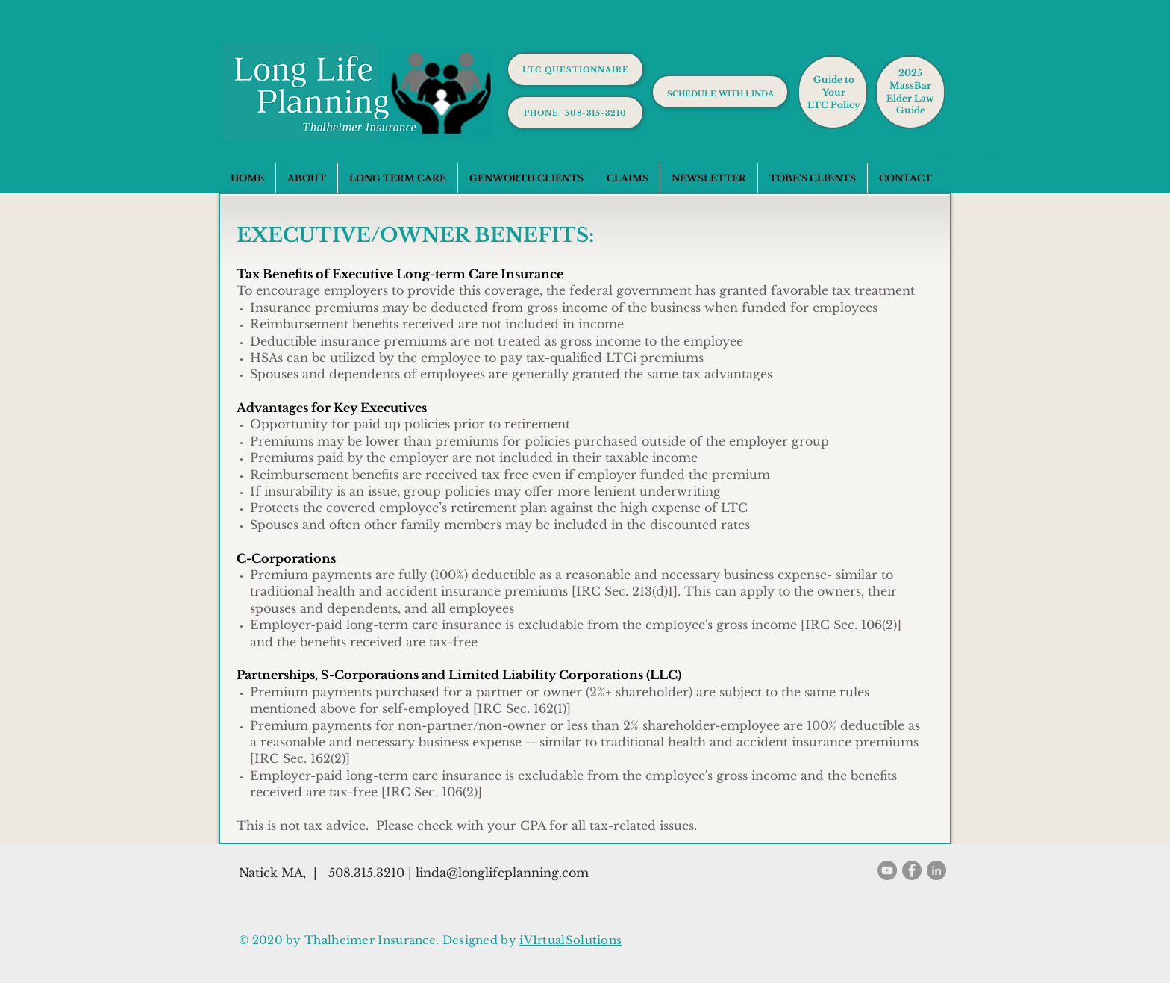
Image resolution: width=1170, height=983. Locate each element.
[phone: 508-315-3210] (575, 113)
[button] (397, 178)
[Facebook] (912, 870)
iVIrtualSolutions (570, 940)
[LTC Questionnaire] (575, 69)
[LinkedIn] (936, 870)
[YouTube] (887, 870)
